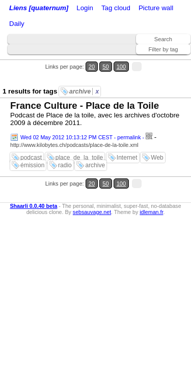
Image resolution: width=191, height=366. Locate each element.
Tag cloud (115, 8)
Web (157, 157)
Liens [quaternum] (38, 8)
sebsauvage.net (92, 212)
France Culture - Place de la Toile (84, 105)
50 (105, 67)
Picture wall (156, 8)
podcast (31, 157)
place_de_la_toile (79, 157)
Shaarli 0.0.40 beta (33, 206)
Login (84, 8)
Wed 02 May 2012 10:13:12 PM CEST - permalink (80, 137)
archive (84, 91)
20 (92, 67)
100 (121, 67)
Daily (16, 23)
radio (65, 165)
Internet (127, 157)
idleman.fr (151, 212)
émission (32, 165)
